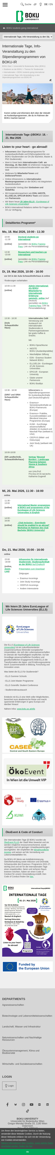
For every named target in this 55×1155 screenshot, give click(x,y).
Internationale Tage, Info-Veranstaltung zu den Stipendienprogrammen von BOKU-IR (21, 76)
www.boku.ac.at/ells (26, 709)
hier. (32, 876)
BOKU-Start (6, 66)
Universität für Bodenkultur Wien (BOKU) (29, 66)
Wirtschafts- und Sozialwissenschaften (22, 1064)
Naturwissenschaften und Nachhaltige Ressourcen (22, 1038)
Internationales (9, 72)
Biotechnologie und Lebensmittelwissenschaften (27, 1016)
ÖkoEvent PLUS (11, 842)
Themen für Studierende (33, 69)
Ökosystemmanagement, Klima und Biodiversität (20, 1052)
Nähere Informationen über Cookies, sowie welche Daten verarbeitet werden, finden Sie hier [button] (27, 1144)
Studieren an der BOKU (13, 69)
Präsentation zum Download (32, 569)
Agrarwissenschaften (13, 1005)
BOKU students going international (22, 28)
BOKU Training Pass (38, 304)
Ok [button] (27, 1152)
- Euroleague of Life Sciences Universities (27, 202)
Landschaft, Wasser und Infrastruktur (21, 1027)
